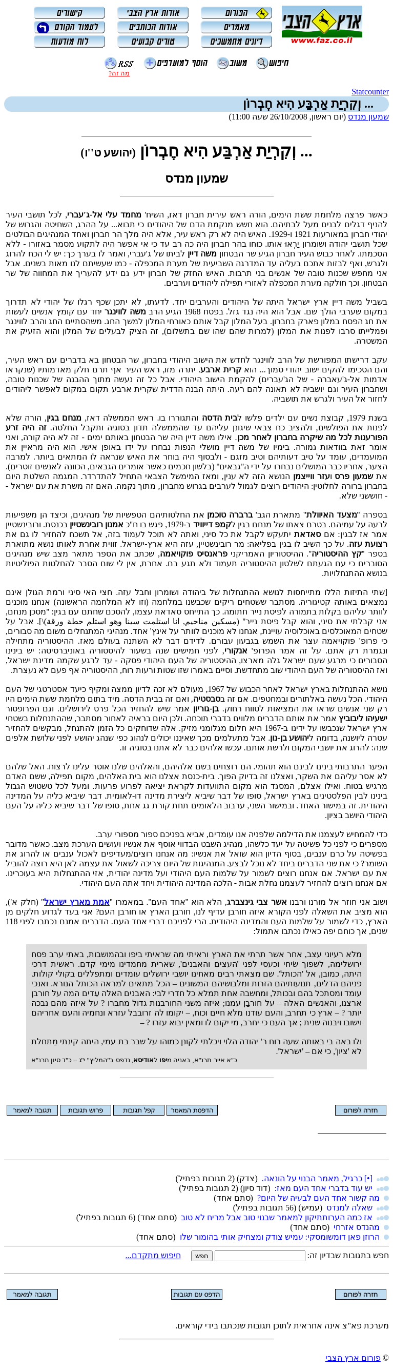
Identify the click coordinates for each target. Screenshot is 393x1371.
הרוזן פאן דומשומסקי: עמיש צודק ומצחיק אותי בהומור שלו (280, 1237)
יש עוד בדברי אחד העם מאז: (324, 1188)
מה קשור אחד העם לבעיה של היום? (318, 1198)
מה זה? (119, 73)
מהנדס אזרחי (357, 1227)
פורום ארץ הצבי (353, 1358)
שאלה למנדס (349, 1207)
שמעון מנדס (368, 116)
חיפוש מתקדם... (153, 1255)
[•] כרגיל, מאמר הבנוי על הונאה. (317, 1178)
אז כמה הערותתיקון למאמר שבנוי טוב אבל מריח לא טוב (277, 1217)
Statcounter (370, 91)
